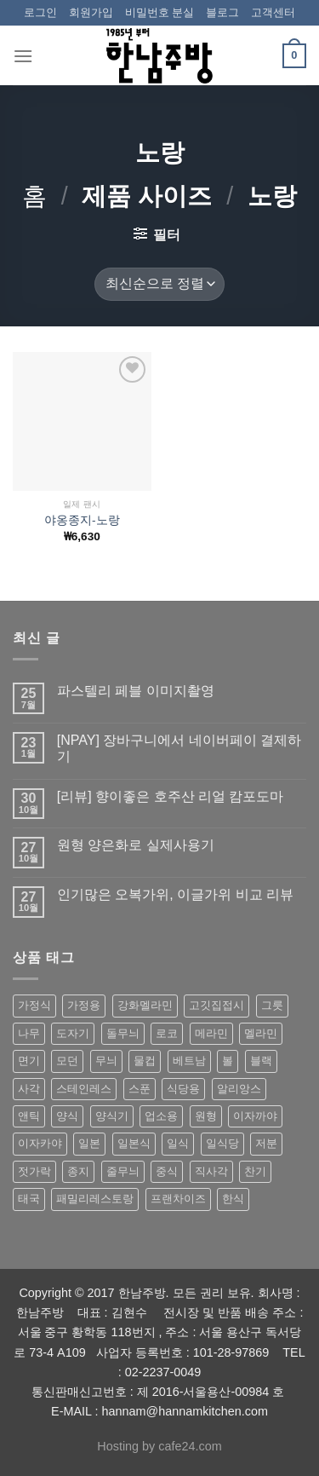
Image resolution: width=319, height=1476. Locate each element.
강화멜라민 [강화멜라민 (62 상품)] (145, 1005)
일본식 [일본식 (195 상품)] (134, 1143)
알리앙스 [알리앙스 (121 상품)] (239, 1088)
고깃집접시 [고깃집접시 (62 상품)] (216, 1005)
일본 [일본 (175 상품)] (89, 1143)
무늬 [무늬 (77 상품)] (106, 1060)
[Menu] (23, 56)
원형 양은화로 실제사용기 (135, 845)
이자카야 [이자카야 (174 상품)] (40, 1143)
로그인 (40, 12)
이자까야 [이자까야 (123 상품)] (255, 1116)
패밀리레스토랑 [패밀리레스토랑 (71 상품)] (95, 1198)
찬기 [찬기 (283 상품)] (255, 1171)
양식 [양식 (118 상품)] (67, 1116)
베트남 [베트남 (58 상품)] (189, 1060)
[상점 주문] (159, 284)
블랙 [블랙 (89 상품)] (261, 1060)
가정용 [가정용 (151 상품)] (83, 1005)
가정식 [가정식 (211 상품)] (34, 1005)
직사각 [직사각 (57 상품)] (211, 1171)
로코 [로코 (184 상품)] (167, 1033)
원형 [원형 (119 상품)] (206, 1116)
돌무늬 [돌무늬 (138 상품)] (123, 1033)
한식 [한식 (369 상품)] (233, 1198)
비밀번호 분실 (160, 12)
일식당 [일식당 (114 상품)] (222, 1143)
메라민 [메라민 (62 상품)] (211, 1033)
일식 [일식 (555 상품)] (178, 1143)
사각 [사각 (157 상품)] (29, 1088)
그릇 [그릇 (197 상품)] (272, 1005)
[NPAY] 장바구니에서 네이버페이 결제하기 (179, 748)
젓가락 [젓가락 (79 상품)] (34, 1171)
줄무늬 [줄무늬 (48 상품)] (123, 1171)
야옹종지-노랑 (82, 520)
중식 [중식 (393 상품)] (167, 1171)
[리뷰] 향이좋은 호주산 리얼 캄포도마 (170, 796)
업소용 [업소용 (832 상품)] (161, 1116)
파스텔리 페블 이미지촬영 (135, 690)
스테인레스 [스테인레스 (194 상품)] (83, 1088)
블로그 (222, 12)
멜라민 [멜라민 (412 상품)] (260, 1033)
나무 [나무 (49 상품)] (29, 1033)
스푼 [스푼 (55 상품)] (139, 1088)
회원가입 (91, 12)
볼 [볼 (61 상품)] (227, 1060)
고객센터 (273, 12)
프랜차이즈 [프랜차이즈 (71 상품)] (178, 1198)
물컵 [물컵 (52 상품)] (145, 1060)
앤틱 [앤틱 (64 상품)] (29, 1116)
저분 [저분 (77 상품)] (266, 1143)
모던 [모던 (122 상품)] (67, 1060)
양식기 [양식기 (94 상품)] (111, 1116)
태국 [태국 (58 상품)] (29, 1198)
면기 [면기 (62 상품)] (29, 1060)
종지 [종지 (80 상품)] (78, 1171)
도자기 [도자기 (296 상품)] (72, 1033)
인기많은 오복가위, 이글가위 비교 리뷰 (175, 894)
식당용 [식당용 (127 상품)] (183, 1088)
